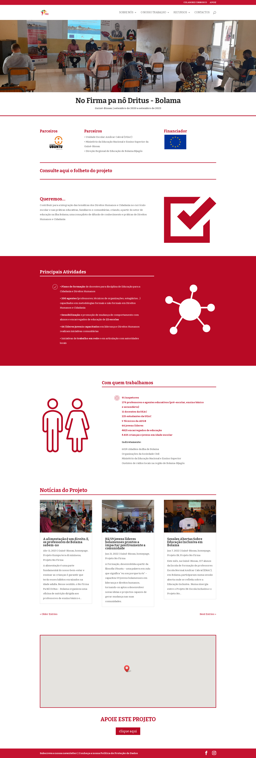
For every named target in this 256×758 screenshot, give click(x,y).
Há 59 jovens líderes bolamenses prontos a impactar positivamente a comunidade (125, 543)
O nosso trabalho (153, 12)
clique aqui (128, 731)
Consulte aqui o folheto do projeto (76, 170)
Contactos (202, 12)
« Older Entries (48, 614)
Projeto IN (173, 555)
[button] (128, 668)
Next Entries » (208, 614)
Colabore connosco (195, 2)
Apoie (213, 2)
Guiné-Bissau (66, 550)
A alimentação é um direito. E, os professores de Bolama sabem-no (66, 542)
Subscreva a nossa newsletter (58, 753)
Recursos (180, 12)
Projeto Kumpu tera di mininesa (61, 555)
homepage (81, 550)
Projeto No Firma (53, 560)
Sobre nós (126, 12)
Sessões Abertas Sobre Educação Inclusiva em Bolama (185, 542)
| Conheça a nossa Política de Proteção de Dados (107, 753)
